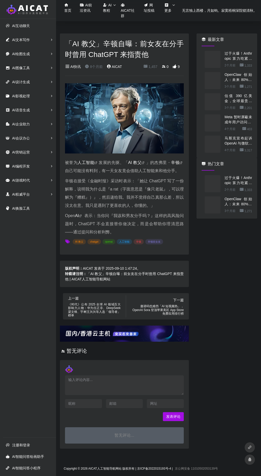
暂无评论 (77, 351)
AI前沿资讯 (86, 8)
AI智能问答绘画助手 (25, 456)
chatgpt (94, 241)
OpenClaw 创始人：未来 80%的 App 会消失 (238, 77)
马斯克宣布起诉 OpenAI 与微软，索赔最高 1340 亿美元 (238, 141)
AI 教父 (134, 162)
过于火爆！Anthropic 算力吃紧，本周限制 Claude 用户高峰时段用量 (238, 56)
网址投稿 (149, 8)
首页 (67, 8)
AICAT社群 (128, 10)
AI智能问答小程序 (23, 468)
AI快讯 (73, 67)
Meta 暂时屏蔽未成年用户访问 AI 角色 (238, 120)
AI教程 (107, 8)
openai (109, 241)
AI (77, 215)
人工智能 (85, 162)
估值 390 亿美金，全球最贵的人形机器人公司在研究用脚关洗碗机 (238, 98)
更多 (168, 8)
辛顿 (175, 162)
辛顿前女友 (154, 241)
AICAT (114, 67)
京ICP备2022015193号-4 (154, 468)
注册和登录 (18, 445)
